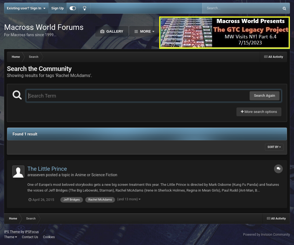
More (145, 31)
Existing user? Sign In (26, 8)
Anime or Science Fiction (96, 175)
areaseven (36, 175)
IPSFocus (32, 232)
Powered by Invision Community (266, 235)
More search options (259, 112)
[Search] (227, 8)
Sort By (274, 147)
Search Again (264, 95)
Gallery (114, 31)
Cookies (49, 237)
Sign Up (57, 8)
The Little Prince (47, 169)
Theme (10, 237)
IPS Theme (12, 232)
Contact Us (30, 237)
